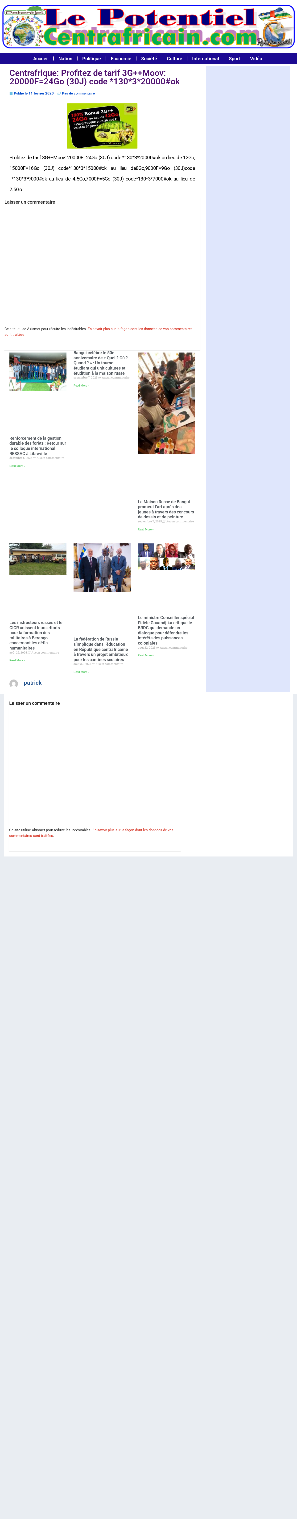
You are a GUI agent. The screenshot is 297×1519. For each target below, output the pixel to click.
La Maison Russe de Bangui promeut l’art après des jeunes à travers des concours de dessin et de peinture (166, 509)
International (205, 58)
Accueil (41, 58)
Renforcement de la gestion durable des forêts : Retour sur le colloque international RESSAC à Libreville (37, 445)
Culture (174, 58)
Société (149, 58)
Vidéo (256, 58)
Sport (234, 58)
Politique (91, 58)
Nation (65, 58)
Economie (121, 58)
